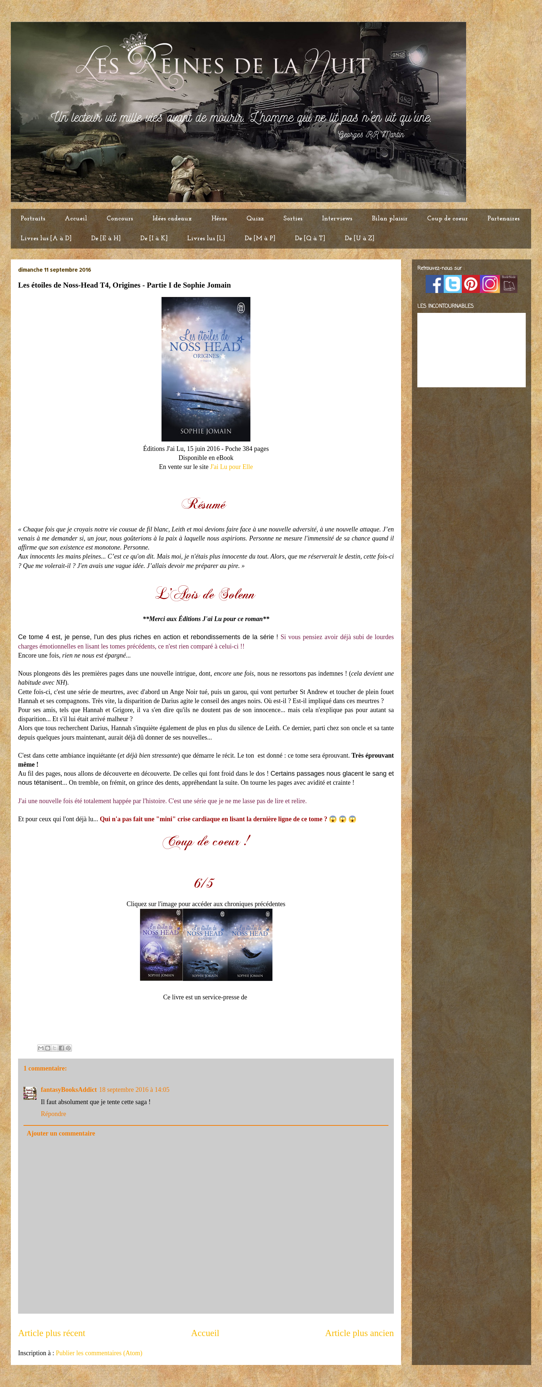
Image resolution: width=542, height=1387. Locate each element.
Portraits (33, 218)
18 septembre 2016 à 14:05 (134, 1089)
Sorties (292, 218)
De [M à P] (260, 238)
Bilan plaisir (390, 218)
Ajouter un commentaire (61, 1133)
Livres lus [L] (206, 238)
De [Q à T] (310, 238)
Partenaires (503, 218)
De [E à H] (106, 238)
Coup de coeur (447, 218)
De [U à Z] (359, 238)
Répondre (53, 1113)
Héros (219, 218)
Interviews (337, 218)
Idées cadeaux (172, 218)
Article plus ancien (359, 1333)
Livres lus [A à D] (46, 238)
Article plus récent (51, 1333)
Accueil (76, 218)
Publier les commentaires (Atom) (99, 1353)
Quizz (255, 218)
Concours (120, 218)
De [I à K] (154, 238)
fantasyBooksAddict (69, 1089)
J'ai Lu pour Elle (231, 466)
